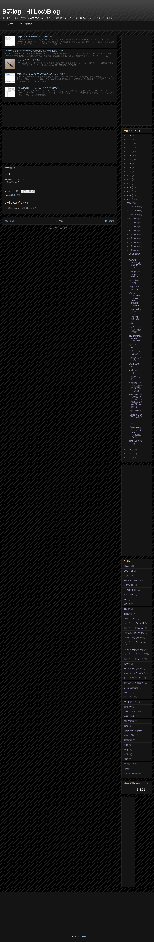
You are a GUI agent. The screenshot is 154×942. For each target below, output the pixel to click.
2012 (129, 179)
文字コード (129, 764)
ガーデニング (130, 618)
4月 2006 (133, 238)
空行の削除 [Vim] (134, 281)
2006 (129, 203)
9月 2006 (133, 218)
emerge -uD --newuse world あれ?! (135, 274)
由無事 (127, 768)
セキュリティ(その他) (133, 673)
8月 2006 (133, 222)
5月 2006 (133, 234)
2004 (129, 453)
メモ (131, 423)
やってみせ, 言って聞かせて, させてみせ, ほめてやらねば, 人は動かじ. (135, 400)
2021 (129, 151)
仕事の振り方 (135, 410)
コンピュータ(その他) (133, 649)
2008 (129, 195)
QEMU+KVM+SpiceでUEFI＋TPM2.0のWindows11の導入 (41, 74)
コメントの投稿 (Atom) (62, 228)
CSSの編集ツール (135, 255)
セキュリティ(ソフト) (133, 678)
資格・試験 (129, 735)
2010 (129, 187)
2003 (129, 457)
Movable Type (130, 590)
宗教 (126, 745)
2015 (129, 167)
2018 (129, 159)
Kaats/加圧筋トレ (132, 580)
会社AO (127, 707)
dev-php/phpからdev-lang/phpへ (135, 338)
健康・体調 (129, 716)
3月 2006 (133, 242)
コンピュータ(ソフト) (133, 654)
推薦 (126, 749)
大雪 (131, 323)
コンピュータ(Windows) (135, 642)
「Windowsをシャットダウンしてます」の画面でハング (135, 432)
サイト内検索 (26, 23)
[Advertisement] (59, 115)
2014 (129, 171)
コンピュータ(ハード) (133, 659)
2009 (129, 191)
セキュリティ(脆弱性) (133, 683)
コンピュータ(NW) (132, 637)
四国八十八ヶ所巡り (133, 730)
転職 (126, 754)
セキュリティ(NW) (132, 668)
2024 (129, 140)
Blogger (127, 566)
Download (128, 571)
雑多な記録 (16, 195)
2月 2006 (133, 246)
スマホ (127, 664)
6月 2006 (133, 230)
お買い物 (128, 613)
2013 (129, 175)
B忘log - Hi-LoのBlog (31, 11)
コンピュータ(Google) (134, 633)
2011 (129, 183)
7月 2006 (133, 226)
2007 (129, 199)
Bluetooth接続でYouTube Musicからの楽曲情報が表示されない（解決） (35, 51)
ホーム (11, 23)
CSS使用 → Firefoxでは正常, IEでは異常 (135, 264)
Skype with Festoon (134, 288)
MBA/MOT (128, 585)
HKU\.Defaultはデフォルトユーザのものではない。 (38, 88)
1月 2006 (133, 250)
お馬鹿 (127, 609)
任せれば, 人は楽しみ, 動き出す (135, 417)
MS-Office (128, 594)
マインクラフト (131, 702)
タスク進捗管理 (131, 687)
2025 (129, 136)
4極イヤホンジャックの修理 (28, 60)
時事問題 (128, 740)
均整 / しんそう (131, 711)
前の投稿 (109, 220)
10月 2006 (134, 215)
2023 (129, 144)
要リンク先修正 (131, 773)
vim (125, 599)
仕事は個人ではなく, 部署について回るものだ (135, 387)
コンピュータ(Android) (134, 623)
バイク (127, 692)
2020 (129, 156)
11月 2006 (134, 210)
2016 (129, 163)
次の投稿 (9, 220)
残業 (126, 726)
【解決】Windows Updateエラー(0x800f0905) (36, 37)
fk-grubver (128, 575)
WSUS (127, 604)
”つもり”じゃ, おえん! (135, 352)
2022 (129, 148)
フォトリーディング (133, 697)
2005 (129, 449)
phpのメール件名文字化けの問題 (135, 329)
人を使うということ (135, 358)
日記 (126, 759)
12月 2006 (134, 207)
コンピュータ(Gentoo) (134, 628)
